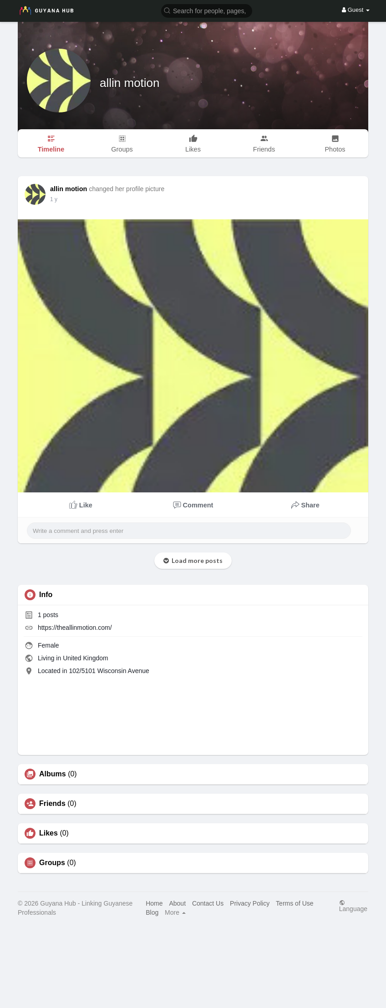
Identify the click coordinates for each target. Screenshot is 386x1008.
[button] (206, 10)
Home (154, 903)
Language (353, 906)
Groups (52, 862)
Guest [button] (356, 9)
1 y (53, 199)
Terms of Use (294, 903)
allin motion (130, 83)
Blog (152, 912)
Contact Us (207, 903)
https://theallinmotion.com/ (75, 627)
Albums (52, 774)
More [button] (175, 912)
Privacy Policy (249, 903)
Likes (48, 833)
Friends (52, 803)
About (177, 903)
